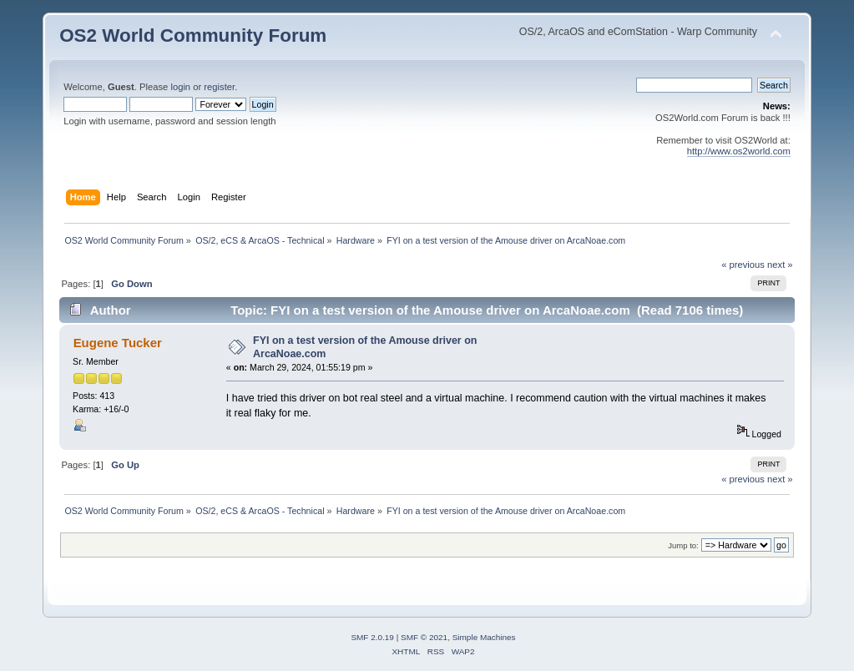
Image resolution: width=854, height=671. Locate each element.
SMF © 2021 (424, 637)
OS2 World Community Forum (192, 35)
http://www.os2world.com (739, 151)
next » (780, 265)
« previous (743, 265)
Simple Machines (484, 637)
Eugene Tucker (117, 343)
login (180, 87)
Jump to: (683, 545)
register (219, 87)
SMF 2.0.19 (372, 637)
